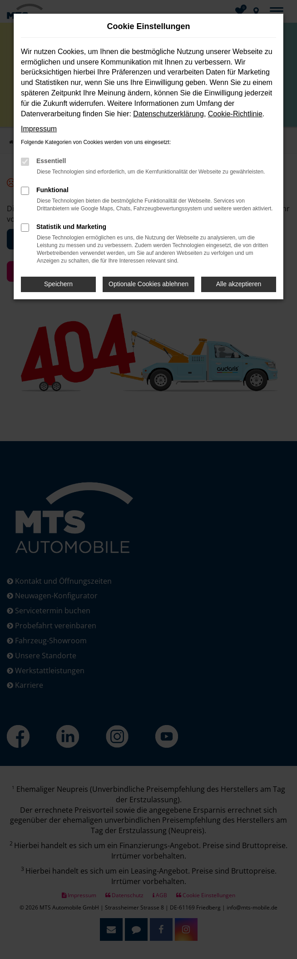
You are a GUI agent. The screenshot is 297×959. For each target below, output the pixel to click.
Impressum (39, 129)
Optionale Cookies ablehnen (148, 284)
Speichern (58, 284)
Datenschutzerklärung (168, 114)
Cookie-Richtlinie (235, 114)
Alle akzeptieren (239, 284)
